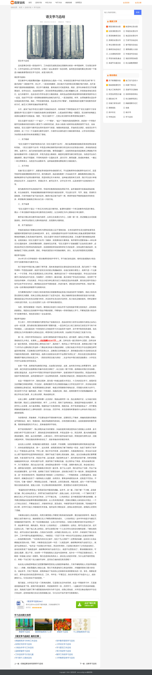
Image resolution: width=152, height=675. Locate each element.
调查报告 (112, 108)
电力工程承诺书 (115, 90)
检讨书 (128, 112)
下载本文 (68, 22)
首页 (30, 2)
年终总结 (112, 117)
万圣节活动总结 (132, 40)
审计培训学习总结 (63, 651)
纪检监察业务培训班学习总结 (32, 664)
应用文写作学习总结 (23, 644)
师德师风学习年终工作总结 (26, 641)
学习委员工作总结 (63, 648)
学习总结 (37, 7)
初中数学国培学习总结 (65, 641)
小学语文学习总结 (63, 644)
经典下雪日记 (131, 85)
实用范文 (78, 2)
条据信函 (68, 2)
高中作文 (112, 112)
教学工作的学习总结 (64, 654)
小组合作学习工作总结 (24, 648)
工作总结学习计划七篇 (24, 654)
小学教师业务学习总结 (65, 658)
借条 (127, 108)
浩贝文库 (73, 672)
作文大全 (48, 2)
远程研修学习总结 (22, 651)
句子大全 (58, 2)
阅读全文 (61, 22)
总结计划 (38, 2)
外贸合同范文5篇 (115, 94)
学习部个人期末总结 (23, 658)
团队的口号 (113, 99)
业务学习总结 (91, 664)
